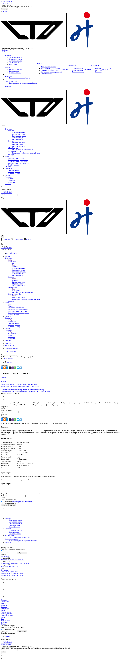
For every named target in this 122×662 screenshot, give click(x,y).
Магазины (8, 175)
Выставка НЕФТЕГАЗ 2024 (9, 568)
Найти (3, 653)
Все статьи (4, 571)
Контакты (8, 184)
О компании (8, 177)
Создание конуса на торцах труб (18, 163)
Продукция (8, 129)
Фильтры (11, 155)
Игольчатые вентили (18, 143)
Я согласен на (18, 503)
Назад (10, 260)
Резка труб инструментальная (18, 160)
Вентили (11, 141)
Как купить (8, 168)
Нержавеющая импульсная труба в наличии (15, 564)
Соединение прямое (18, 132)
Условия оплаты (13, 170)
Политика (11, 182)
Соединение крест (18, 137)
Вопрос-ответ (5, 622)
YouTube (8, 362)
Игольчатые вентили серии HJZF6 (12, 575)
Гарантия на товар (14, 173)
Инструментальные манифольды (22, 149)
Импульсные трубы (15, 151)
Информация (5, 610)
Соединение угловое (18, 134)
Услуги (7, 156)
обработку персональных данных (23, 503)
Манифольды (13, 148)
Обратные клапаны (18, 146)
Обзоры (3, 625)
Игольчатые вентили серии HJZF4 (12, 576)
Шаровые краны (17, 144)
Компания (4, 601)
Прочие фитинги (17, 139)
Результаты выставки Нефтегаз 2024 (12, 561)
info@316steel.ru (8, 358)
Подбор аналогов (13, 165)
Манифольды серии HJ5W (9, 573)
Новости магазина (8, 552)
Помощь (3, 612)
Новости (11, 178)
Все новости (5, 558)
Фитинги (11, 131)
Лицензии (11, 180)
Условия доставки (14, 172)
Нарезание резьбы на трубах (17, 161)
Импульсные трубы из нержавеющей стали (26, 153)
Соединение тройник (19, 136)
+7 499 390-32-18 (6, 1)
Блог (2, 620)
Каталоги (8, 166)
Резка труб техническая (16, 158)
